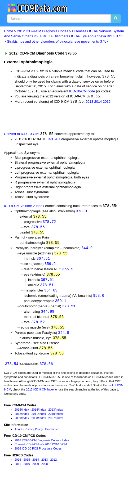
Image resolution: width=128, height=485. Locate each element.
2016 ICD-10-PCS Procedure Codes (38, 453)
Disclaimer (52, 434)
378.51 (47, 288)
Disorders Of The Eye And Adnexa (88, 36)
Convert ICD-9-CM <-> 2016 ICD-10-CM (41, 449)
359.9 (50, 266)
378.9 (81, 212)
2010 (51, 419)
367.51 (43, 260)
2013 (89, 103)
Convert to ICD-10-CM (21, 135)
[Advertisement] (42, 118)
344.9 (86, 250)
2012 (18, 419)
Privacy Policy (34, 434)
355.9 (67, 271)
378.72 (49, 223)
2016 (18, 464)
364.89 (51, 293)
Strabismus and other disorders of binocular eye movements (58, 42)
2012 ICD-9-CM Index (40, 394)
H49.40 (53, 140)
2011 (35, 419)
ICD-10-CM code (82, 92)
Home (8, 31)
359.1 (60, 304)
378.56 (38, 228)
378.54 (11, 369)
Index (25, 415)
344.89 (47, 315)
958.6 (98, 299)
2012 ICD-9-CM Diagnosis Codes (42, 31)
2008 (35, 423)
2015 (107, 103)
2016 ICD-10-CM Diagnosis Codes (37, 445)
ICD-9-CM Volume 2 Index (24, 207)
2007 (51, 423)
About (18, 434)
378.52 (38, 326)
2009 (18, 423)
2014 (98, 103)
